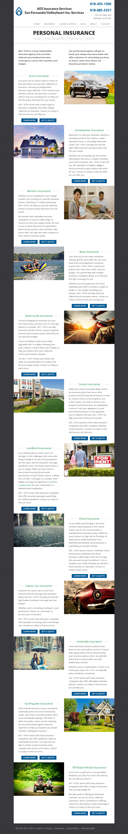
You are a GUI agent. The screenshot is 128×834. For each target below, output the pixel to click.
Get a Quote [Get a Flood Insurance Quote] (98, 576)
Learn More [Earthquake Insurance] (29, 757)
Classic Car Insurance (39, 586)
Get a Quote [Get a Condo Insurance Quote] (98, 438)
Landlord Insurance (38, 448)
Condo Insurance (89, 384)
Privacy (48, 828)
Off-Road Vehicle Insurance (89, 767)
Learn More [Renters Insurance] (29, 242)
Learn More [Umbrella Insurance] (80, 693)
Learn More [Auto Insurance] (29, 120)
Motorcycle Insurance (39, 316)
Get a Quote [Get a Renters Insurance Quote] (48, 242)
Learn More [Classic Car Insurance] (29, 631)
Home (37, 24)
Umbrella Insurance (89, 641)
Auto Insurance (39, 76)
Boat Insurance (89, 252)
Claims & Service (67, 24)
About (93, 24)
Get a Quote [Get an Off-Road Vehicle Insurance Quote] (98, 813)
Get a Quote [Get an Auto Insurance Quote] (48, 120)
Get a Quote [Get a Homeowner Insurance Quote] (98, 181)
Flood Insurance (89, 518)
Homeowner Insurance (89, 130)
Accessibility (72, 828)
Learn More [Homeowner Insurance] (80, 181)
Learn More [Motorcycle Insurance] (29, 374)
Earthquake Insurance (39, 703)
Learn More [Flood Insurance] (80, 576)
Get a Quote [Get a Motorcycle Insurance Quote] (48, 374)
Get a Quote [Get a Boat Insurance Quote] (98, 305)
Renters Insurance (39, 191)
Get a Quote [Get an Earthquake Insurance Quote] (48, 757)
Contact (105, 24)
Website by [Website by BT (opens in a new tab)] (88, 828)
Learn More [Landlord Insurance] (29, 508)
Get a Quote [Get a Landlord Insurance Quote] (48, 508)
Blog (83, 24)
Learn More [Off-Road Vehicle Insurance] (80, 813)
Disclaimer (59, 828)
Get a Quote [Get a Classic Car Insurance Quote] (48, 631)
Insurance (49, 24)
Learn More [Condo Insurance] (80, 438)
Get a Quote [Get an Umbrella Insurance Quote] (98, 693)
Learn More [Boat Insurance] (80, 305)
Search (39, 828)
